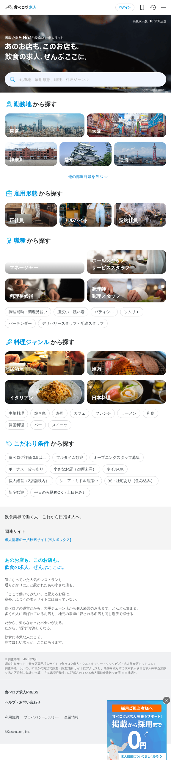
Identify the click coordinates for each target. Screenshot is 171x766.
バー (38, 425)
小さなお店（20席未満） (75, 469)
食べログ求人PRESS (21, 715)
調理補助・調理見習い (28, 312)
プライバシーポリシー (41, 740)
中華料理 (16, 413)
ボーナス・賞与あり (26, 469)
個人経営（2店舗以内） (29, 481)
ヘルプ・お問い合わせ (22, 725)
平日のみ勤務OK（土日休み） (60, 492)
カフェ (79, 413)
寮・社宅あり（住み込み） (131, 481)
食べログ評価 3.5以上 (27, 457)
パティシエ (104, 312)
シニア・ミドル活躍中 (78, 481)
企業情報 (71, 740)
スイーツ (60, 425)
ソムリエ (131, 312)
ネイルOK (115, 469)
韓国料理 (16, 425)
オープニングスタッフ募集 (116, 457)
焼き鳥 (40, 413)
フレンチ (103, 413)
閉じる (166, 700)
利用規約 (12, 740)
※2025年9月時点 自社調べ (153, 90)
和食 (150, 413)
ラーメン (129, 413)
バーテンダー (20, 323)
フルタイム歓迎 (69, 457)
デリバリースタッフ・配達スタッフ (73, 323)
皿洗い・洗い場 (70, 312)
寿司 (60, 413)
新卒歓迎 (16, 492)
